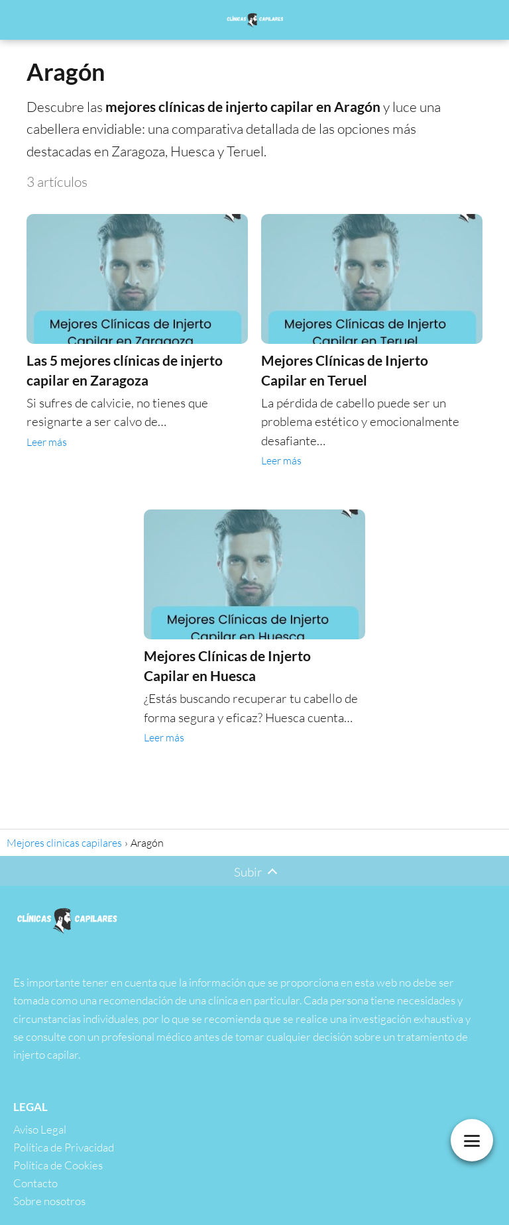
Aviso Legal (39, 1129)
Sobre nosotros (49, 1201)
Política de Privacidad (63, 1147)
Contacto (35, 1183)
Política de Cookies (58, 1165)
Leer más (47, 442)
